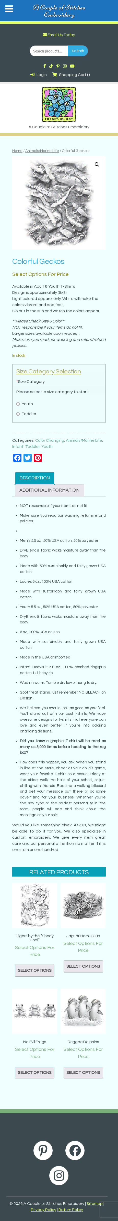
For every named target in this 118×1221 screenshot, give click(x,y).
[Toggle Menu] (9, 8)
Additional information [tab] (49, 490)
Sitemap (95, 1204)
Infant (17, 447)
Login (38, 75)
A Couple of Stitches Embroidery (59, 11)
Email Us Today (59, 35)
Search (78, 51)
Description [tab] (34, 478)
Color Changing (49, 440)
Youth (47, 447)
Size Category (30, 382)
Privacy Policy (43, 1210)
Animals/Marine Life (42, 151)
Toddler (32, 447)
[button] (97, 164)
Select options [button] (35, 970)
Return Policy (70, 1210)
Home (17, 151)
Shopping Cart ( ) (71, 75)
